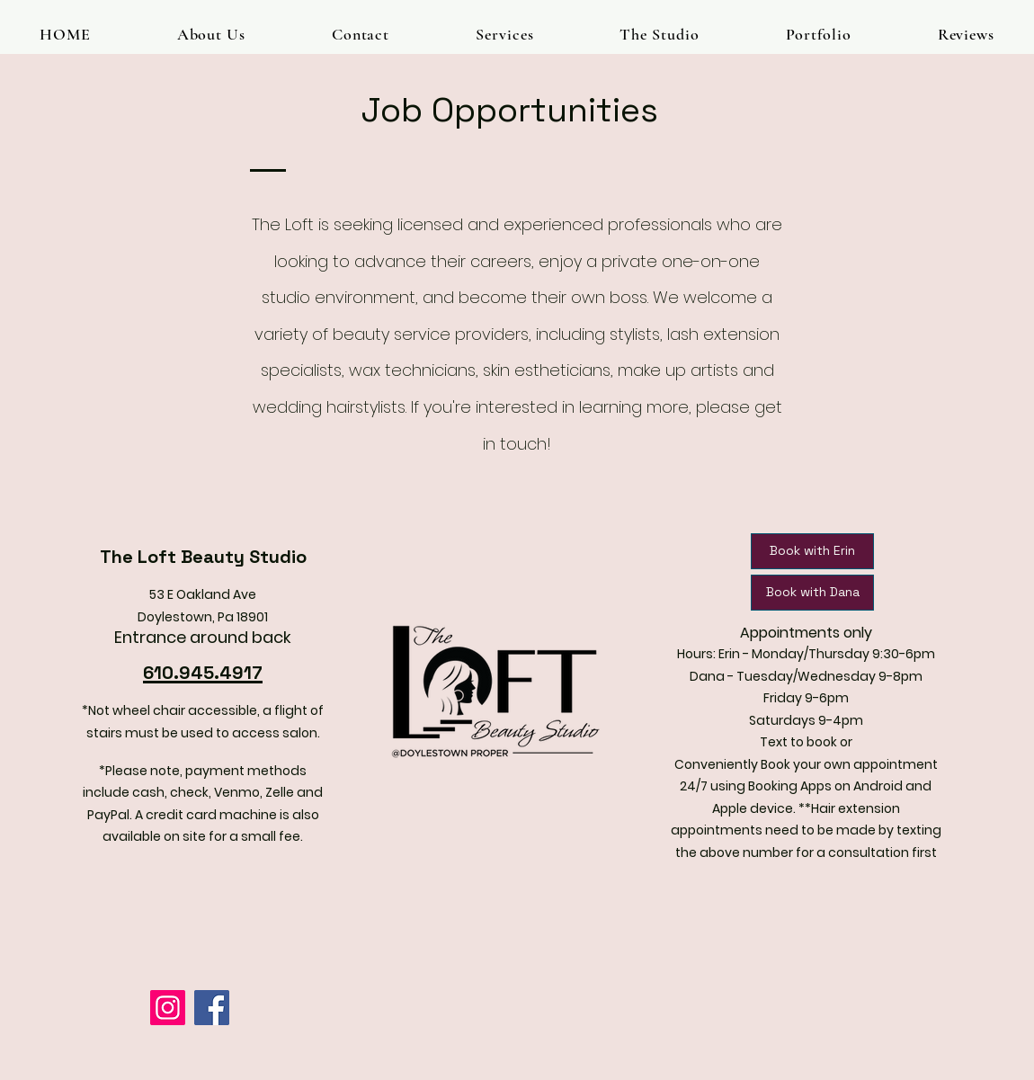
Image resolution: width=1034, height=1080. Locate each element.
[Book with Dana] (812, 593)
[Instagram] (167, 1007)
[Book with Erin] (812, 551)
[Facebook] (211, 1007)
